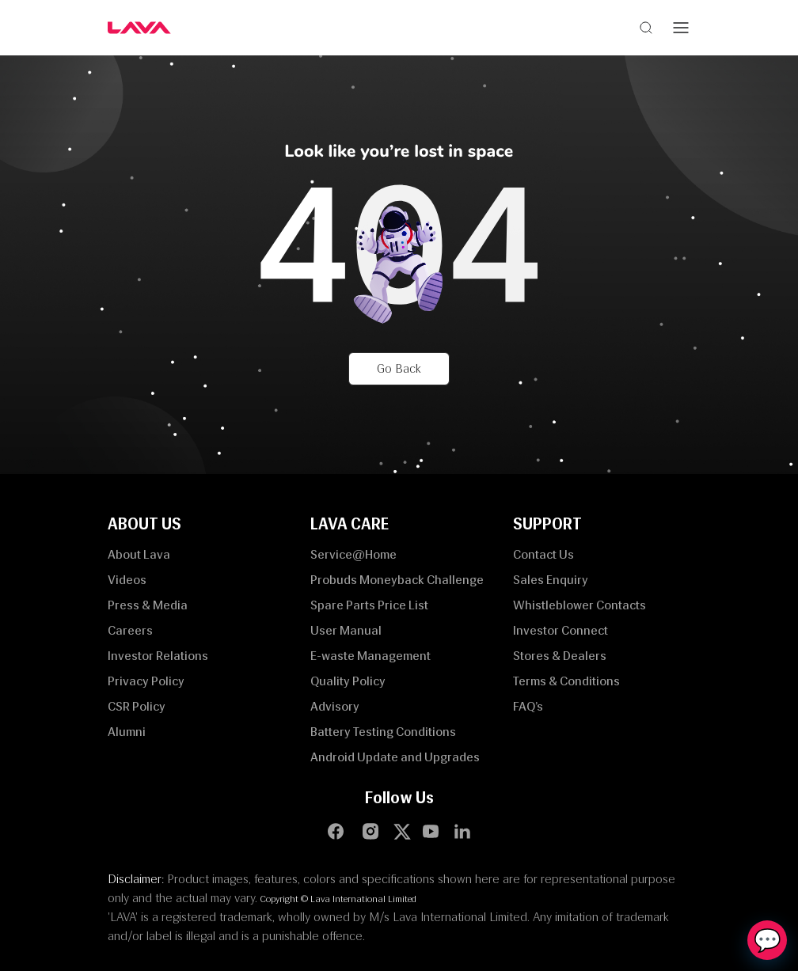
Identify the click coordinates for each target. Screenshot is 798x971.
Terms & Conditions (566, 680)
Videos (127, 579)
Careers (130, 630)
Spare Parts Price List (369, 605)
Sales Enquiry (550, 579)
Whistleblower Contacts (579, 605)
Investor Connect (560, 630)
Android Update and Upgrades (395, 756)
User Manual (346, 630)
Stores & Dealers (559, 655)
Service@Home (353, 554)
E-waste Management (370, 655)
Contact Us (543, 554)
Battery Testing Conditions (383, 731)
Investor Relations (158, 655)
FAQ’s (528, 706)
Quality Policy (348, 680)
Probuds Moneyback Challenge (397, 579)
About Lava (139, 554)
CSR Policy (136, 706)
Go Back (399, 368)
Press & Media (148, 605)
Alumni (127, 731)
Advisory (334, 706)
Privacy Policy (146, 680)
